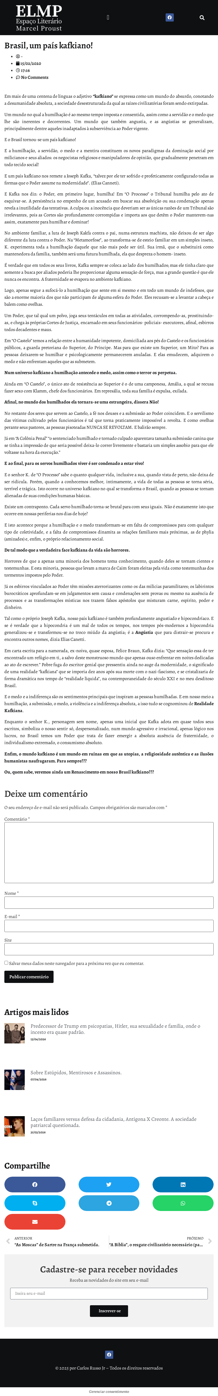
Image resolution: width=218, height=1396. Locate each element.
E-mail (12, 916)
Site (8, 940)
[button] (108, 17)
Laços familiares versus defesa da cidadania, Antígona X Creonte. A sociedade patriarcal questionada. (113, 1122)
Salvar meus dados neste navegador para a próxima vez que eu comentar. (76, 963)
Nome (11, 893)
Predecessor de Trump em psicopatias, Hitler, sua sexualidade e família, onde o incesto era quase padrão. (115, 1029)
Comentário (17, 819)
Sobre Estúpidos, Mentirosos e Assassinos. (76, 1072)
